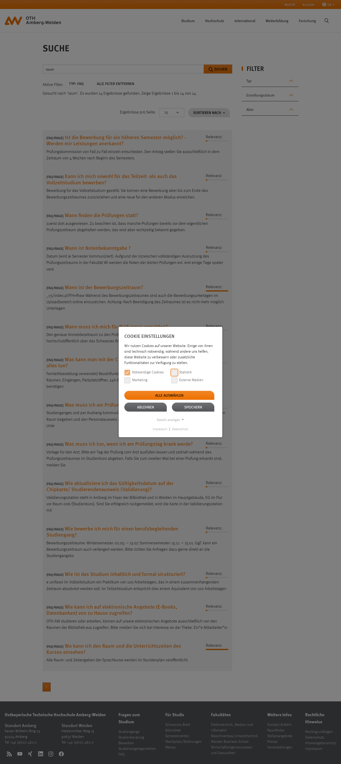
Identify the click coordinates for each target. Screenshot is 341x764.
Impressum (160, 429)
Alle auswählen (169, 395)
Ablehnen (145, 407)
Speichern (193, 407)
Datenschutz (180, 429)
